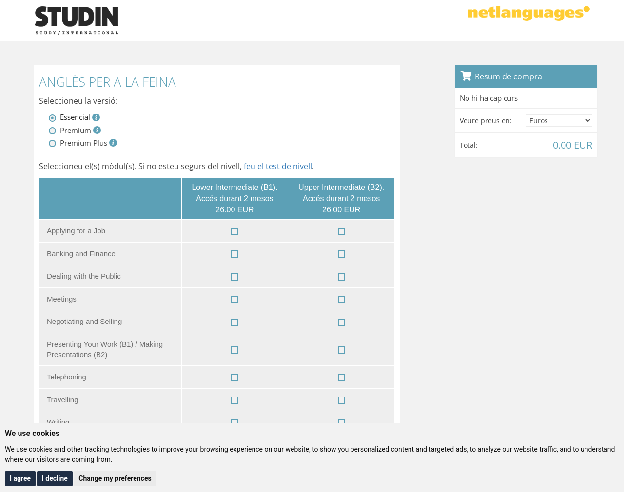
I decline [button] (55, 478)
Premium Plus (83, 143)
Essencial (75, 117)
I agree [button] (20, 478)
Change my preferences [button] (114, 478)
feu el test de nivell (278, 166)
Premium (75, 130)
